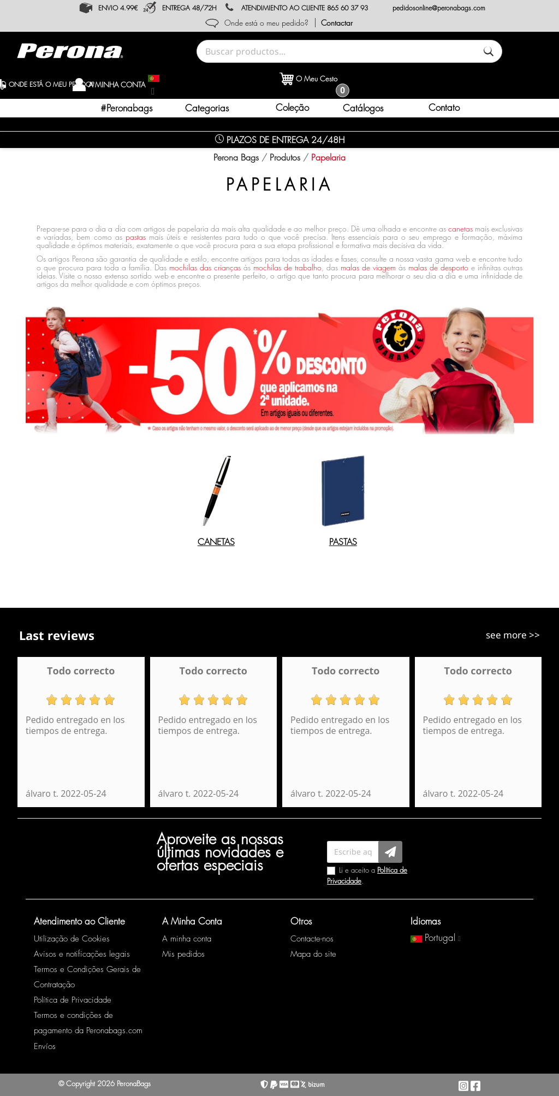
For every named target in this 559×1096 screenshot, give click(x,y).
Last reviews (56, 635)
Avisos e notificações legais (82, 954)
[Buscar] (488, 51)
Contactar (337, 22)
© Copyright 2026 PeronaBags (104, 1083)
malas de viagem (368, 267)
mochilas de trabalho (287, 267)
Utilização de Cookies (72, 938)
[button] (208, 108)
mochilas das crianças (205, 267)
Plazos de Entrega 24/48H (279, 140)
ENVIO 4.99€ (118, 8)
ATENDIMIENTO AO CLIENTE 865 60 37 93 (304, 8)
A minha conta (186, 938)
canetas (460, 228)
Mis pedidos (183, 954)
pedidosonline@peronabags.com (439, 8)
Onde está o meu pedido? (266, 22)
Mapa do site (313, 954)
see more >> (513, 635)
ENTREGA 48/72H (189, 8)
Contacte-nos (312, 938)
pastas (136, 237)
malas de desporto (438, 267)
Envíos (45, 1046)
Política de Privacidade (72, 999)
